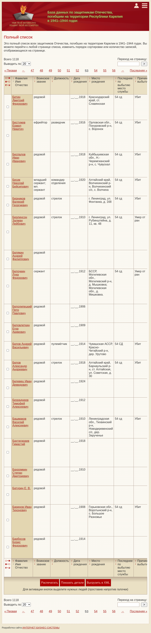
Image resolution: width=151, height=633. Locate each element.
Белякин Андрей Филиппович (20, 256)
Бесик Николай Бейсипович (20, 183)
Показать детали (72, 582)
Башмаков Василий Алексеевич (20, 422)
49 (50, 70)
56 (114, 70)
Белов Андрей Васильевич (22, 345)
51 (68, 70)
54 (96, 70)
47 (32, 70)
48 (41, 70)
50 (59, 70)
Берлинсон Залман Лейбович (19, 220)
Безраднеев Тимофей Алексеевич (20, 403)
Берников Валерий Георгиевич (20, 202)
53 (86, 71)
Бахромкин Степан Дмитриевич (20, 473)
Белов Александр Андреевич (19, 366)
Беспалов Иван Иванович (18, 158)
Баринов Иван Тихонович (21, 508)
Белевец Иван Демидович (21, 383)
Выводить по (13, 63)
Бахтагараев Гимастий (20, 442)
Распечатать (49, 582)
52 (77, 70)
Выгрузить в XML (98, 582)
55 (104, 70)
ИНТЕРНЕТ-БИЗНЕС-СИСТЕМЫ (40, 627)
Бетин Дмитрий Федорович (19, 100)
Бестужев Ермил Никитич (18, 126)
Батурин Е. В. (21, 488)
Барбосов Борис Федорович (19, 542)
